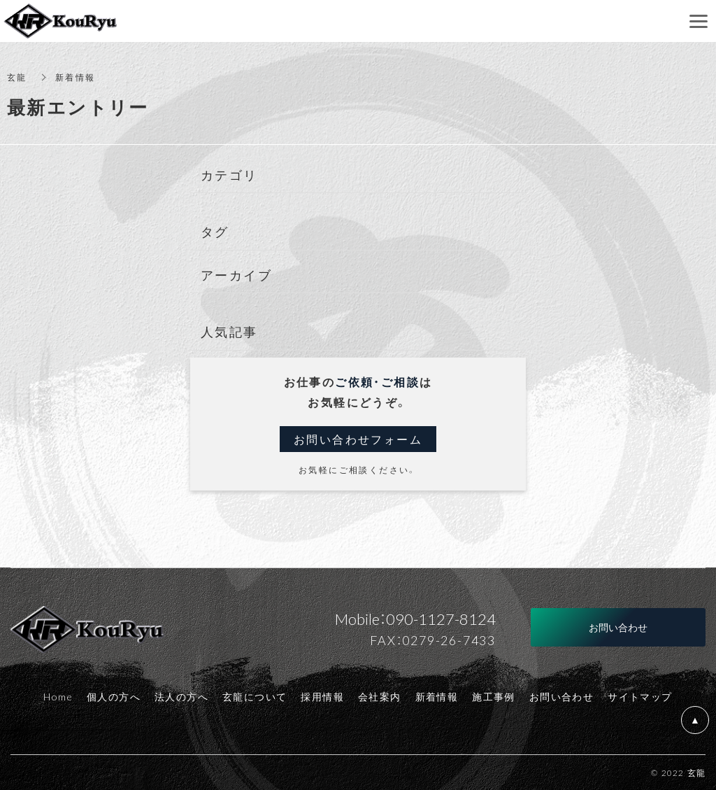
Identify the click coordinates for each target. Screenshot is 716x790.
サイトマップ (640, 696)
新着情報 (437, 696)
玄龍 (17, 77)
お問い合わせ (561, 696)
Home (58, 696)
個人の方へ (114, 696)
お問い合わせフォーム (358, 438)
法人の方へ (181, 696)
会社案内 (379, 696)
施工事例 (493, 696)
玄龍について (254, 696)
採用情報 (322, 696)
